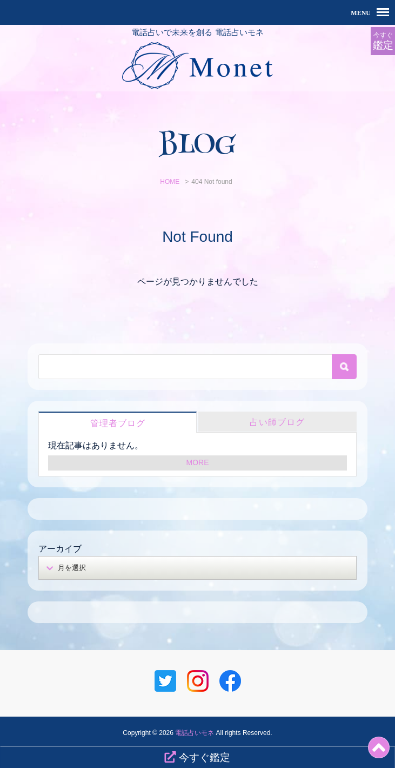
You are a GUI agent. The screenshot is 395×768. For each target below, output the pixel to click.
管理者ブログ (117, 423)
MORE (197, 462)
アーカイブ (60, 548)
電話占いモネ (194, 733)
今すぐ (383, 41)
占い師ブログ (277, 422)
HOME (169, 182)
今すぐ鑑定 (197, 757)
